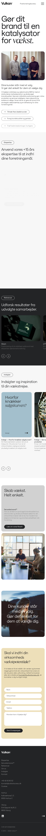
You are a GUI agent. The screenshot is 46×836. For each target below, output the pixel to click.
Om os (3, 769)
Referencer (8, 298)
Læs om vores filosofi (14, 527)
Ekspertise (8, 142)
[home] (7, 3)
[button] (42, 4)
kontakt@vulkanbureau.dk (29, 675)
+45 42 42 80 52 (7, 781)
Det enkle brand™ (7, 763)
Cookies (4, 786)
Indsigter (7, 375)
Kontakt (4, 774)
